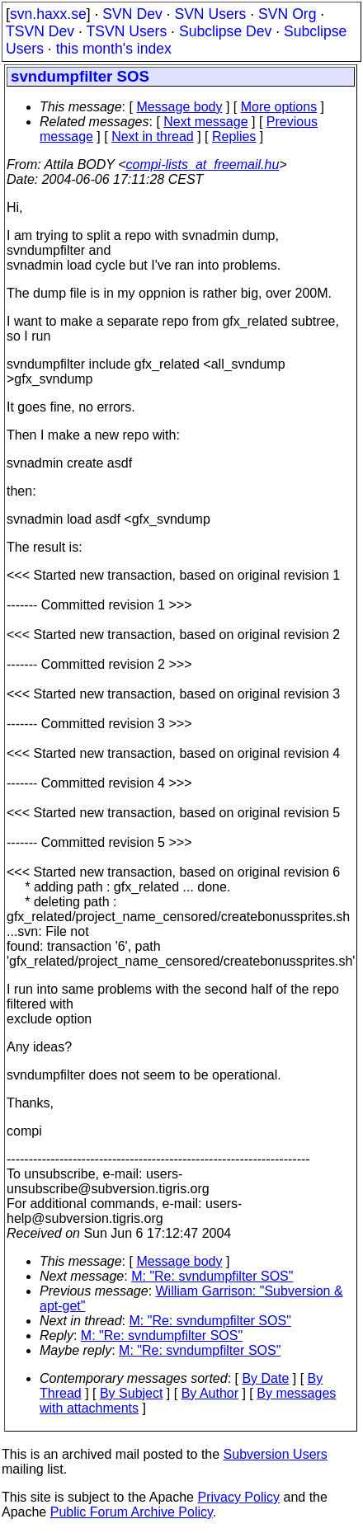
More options (279, 107)
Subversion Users (276, 1454)
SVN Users (210, 14)
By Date (265, 1378)
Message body (179, 107)
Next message (205, 122)
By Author (210, 1393)
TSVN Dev (40, 31)
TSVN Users (126, 31)
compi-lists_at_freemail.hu (202, 165)
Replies (234, 136)
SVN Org (287, 14)
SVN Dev (132, 14)
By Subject (131, 1393)
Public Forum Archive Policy (131, 1512)
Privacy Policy (238, 1497)
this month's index (114, 48)
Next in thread (152, 136)
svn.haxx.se (48, 14)
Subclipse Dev (225, 31)
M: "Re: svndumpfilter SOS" (212, 1276)
